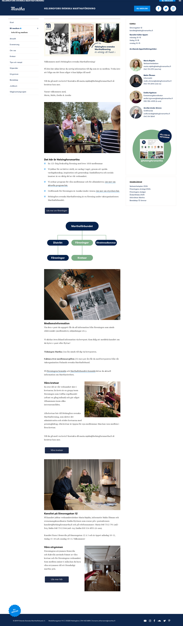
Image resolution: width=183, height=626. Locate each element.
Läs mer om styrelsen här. (108, 189)
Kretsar (13, 55)
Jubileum (13, 84)
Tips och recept (16, 61)
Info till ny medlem (19, 31)
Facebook (158, 7)
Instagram (173, 7)
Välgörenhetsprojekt (18, 90)
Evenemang (14, 43)
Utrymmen (14, 73)
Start (12, 21)
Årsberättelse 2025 (137, 193)
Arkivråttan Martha (137, 196)
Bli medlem (142, 7)
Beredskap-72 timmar (138, 199)
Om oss (13, 49)
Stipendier (14, 67)
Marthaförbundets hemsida (82, 369)
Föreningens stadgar (138, 190)
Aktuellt (13, 37)
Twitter (166, 7)
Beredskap (14, 78)
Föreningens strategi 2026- (140, 187)
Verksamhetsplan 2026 (139, 185)
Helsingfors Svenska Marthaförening (70, 7)
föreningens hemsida (56, 369)
